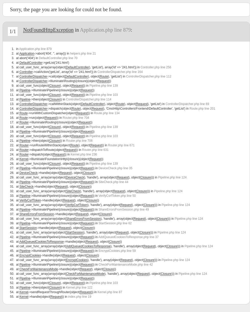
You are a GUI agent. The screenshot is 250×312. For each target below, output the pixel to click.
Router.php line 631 (95, 150)
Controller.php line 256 (156, 67)
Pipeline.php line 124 (172, 177)
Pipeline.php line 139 (104, 85)
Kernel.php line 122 (79, 287)
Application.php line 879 (105, 30)
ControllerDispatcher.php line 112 (148, 76)
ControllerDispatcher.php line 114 (88, 99)
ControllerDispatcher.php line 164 (120, 72)
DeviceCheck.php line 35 (115, 168)
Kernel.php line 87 (109, 292)
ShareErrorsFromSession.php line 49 (123, 209)
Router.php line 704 (75, 118)
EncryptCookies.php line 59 (117, 251)
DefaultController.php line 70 (58, 58)
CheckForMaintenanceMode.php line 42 (125, 264)
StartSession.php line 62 (115, 223)
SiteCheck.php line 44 (113, 182)
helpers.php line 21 (83, 53)
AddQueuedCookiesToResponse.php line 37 (128, 237)
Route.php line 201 (202, 108)
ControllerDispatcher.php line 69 (187, 104)
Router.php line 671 (121, 145)
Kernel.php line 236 (84, 154)
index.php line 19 (79, 296)
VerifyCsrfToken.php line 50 (117, 196)
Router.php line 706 (79, 140)
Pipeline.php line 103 (104, 95)
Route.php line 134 (107, 113)
